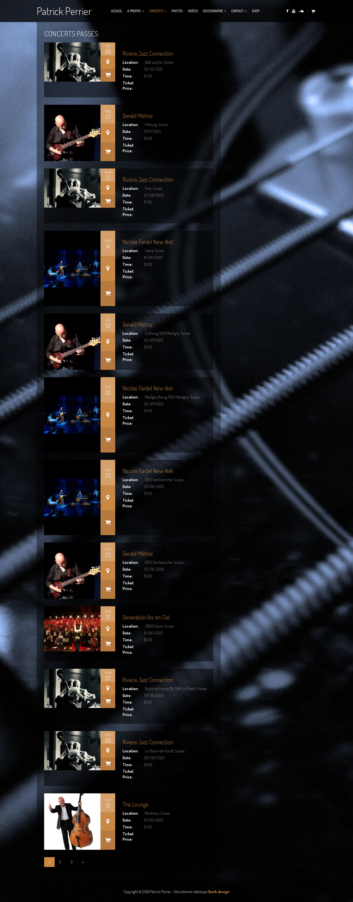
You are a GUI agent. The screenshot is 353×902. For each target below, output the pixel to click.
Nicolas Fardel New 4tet (148, 241)
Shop (255, 11)
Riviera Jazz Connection (148, 53)
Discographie (213, 11)
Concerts (156, 11)
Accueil (116, 11)
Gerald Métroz (138, 115)
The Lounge (136, 804)
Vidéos (193, 11)
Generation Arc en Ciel (146, 617)
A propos (134, 11)
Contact (237, 11)
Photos (177, 11)
